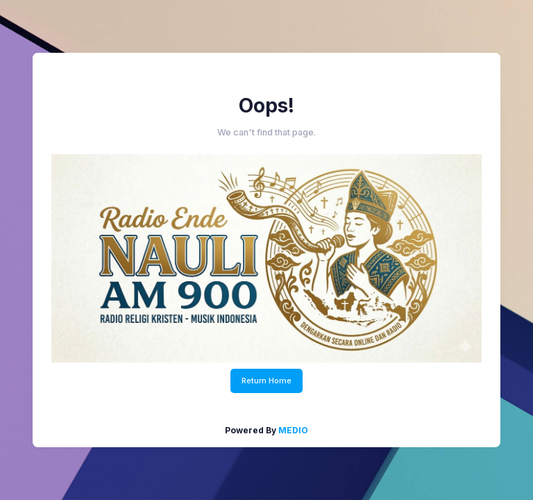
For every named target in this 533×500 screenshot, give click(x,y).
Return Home (266, 380)
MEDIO (293, 430)
